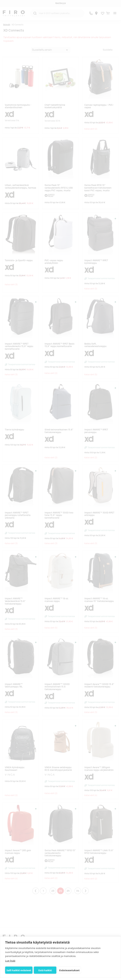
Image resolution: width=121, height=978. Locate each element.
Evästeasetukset (69, 970)
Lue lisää (10, 960)
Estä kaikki (45, 970)
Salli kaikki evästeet (18, 970)
